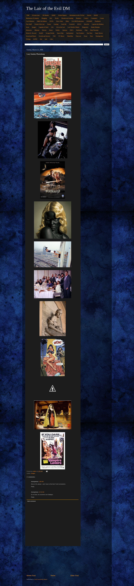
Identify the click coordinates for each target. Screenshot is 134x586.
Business (78, 18)
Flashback (98, 21)
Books (57, 18)
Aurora (89, 15)
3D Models (46, 15)
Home (53, 576)
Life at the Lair (60, 27)
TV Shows (61, 36)
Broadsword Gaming (67, 18)
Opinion (64, 30)
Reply (32, 486)
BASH (96, 15)
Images (34, 27)
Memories (29, 30)
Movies (44, 30)
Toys (91, 36)
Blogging (44, 18)
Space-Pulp (60, 33)
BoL (51, 18)
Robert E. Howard (31, 33)
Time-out (78, 36)
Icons (27, 27)
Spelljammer (70, 33)
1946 (27, 15)
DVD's (51, 21)
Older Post (74, 576)
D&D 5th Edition (42, 21)
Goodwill (71, 24)
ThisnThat (70, 36)
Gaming (56, 24)
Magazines (85, 27)
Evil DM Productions (78, 21)
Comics (86, 18)
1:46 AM (41, 481)
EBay (67, 21)
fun (41, 39)
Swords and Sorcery (44, 36)
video (51, 39)
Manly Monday (95, 27)
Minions (37, 30)
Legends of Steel (43, 27)
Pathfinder (79, 30)
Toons (85, 36)
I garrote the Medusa (97, 24)
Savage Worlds (50, 33)
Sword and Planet (31, 36)
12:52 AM (41, 492)
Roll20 (41, 33)
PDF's (71, 30)
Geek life (63, 24)
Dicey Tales (59, 21)
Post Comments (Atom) (40, 579)
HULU (79, 24)
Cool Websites (30, 21)
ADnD (53, 15)
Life (52, 27)
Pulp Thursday (94, 30)
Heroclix (86, 24)
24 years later (36, 15)
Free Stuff (29, 24)
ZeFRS (35, 39)
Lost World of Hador (73, 27)
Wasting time (99, 36)
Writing (28, 39)
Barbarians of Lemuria (32, 18)
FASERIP (89, 21)
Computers (94, 18)
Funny (49, 24)
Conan (102, 18)
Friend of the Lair (39, 24)
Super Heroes (99, 33)
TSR (54, 36)
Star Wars (89, 33)
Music (51, 30)
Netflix (58, 30)
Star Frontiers (80, 33)
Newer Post (31, 576)
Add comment (31, 501)
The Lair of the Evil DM (48, 8)
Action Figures (62, 15)
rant (46, 39)
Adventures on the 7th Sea (76, 15)
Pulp (86, 30)
